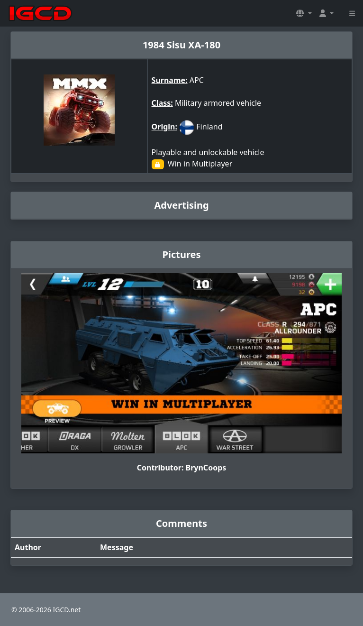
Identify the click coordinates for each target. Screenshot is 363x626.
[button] (303, 13)
